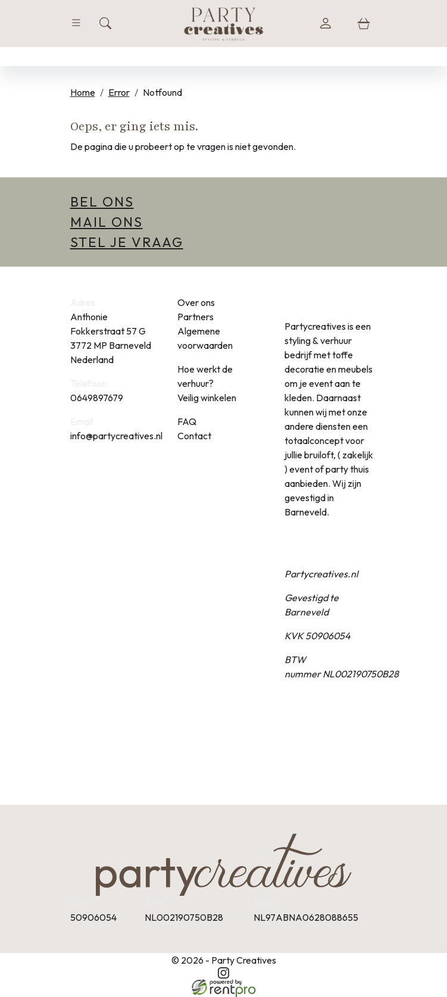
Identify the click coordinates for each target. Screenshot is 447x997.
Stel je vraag (126, 242)
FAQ (186, 421)
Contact (194, 436)
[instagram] (223, 973)
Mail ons (106, 221)
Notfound (162, 92)
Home (82, 92)
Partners (195, 317)
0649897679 (96, 398)
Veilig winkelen (206, 398)
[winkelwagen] (363, 23)
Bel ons (102, 201)
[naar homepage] (223, 23)
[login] (325, 23)
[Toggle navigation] (76, 23)
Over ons (196, 302)
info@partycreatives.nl (116, 436)
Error (119, 92)
